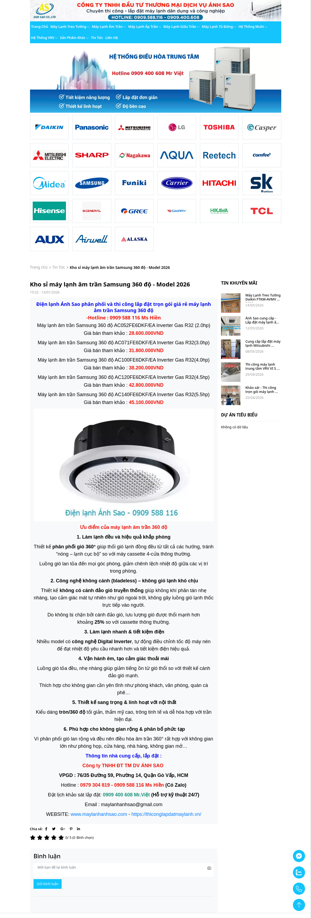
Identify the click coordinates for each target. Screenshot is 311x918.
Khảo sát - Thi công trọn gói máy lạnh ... (261, 389)
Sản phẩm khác (74, 37)
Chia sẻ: (36, 829)
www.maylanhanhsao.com (99, 814)
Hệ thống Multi (252, 26)
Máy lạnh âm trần (109, 26)
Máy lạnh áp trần (144, 26)
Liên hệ (111, 37)
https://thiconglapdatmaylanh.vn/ (166, 814)
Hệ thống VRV (44, 37)
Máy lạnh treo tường (69, 26)
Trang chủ (39, 26)
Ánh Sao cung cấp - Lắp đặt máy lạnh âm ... (262, 322)
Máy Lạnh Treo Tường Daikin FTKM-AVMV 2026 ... (263, 299)
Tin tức (97, 37)
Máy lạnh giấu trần (181, 26)
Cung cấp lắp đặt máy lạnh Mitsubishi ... (263, 343)
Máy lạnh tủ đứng (219, 26)
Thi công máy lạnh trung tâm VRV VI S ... (262, 366)
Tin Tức (58, 267)
